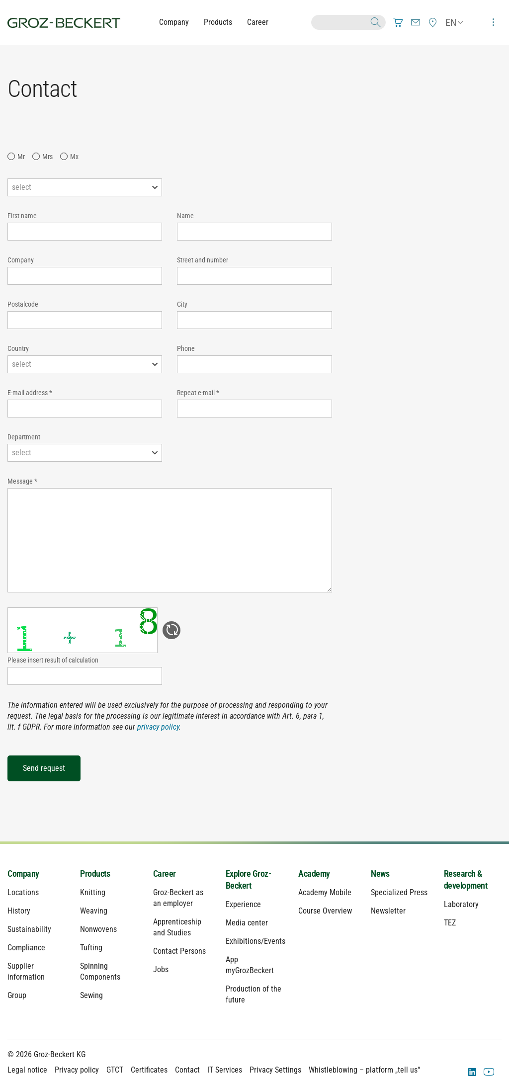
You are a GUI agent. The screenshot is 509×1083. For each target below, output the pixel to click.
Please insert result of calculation (52, 660)
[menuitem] (398, 22)
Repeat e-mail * (198, 393)
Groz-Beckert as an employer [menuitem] (178, 898)
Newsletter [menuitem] (388, 911)
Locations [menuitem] (23, 892)
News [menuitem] (380, 873)
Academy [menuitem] (314, 873)
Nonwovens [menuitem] (98, 929)
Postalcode (22, 304)
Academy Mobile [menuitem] (324, 892)
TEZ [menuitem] (450, 922)
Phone (186, 348)
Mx (74, 157)
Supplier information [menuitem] (26, 971)
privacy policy (158, 727)
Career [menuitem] (164, 873)
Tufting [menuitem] (91, 947)
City (182, 304)
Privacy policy (77, 1070)
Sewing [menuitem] (91, 995)
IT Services (224, 1070)
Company (174, 22)
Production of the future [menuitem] (253, 994)
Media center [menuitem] (247, 922)
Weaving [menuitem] (93, 911)
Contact (187, 1070)
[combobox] (84, 187)
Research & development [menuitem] (466, 879)
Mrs (47, 157)
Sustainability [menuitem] (29, 929)
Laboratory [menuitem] (461, 904)
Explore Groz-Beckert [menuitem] (248, 879)
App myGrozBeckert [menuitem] (250, 965)
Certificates (149, 1070)
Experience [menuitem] (243, 904)
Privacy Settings (275, 1070)
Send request (44, 768)
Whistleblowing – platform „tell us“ (364, 1070)
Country (18, 348)
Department (23, 437)
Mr (21, 157)
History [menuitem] (18, 911)
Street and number (202, 260)
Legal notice (27, 1070)
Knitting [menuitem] (92, 892)
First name (22, 216)
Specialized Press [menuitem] (399, 892)
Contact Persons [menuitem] (179, 951)
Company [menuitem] (23, 873)
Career (257, 22)
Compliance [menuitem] (26, 947)
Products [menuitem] (95, 873)
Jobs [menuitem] (161, 969)
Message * (22, 481)
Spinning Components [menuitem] (100, 971)
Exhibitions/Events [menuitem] (254, 941)
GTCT (114, 1070)
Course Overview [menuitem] (325, 911)
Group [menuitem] (16, 995)
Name (185, 216)
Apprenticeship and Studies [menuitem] (177, 927)
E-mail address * (29, 393)
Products (218, 22)
